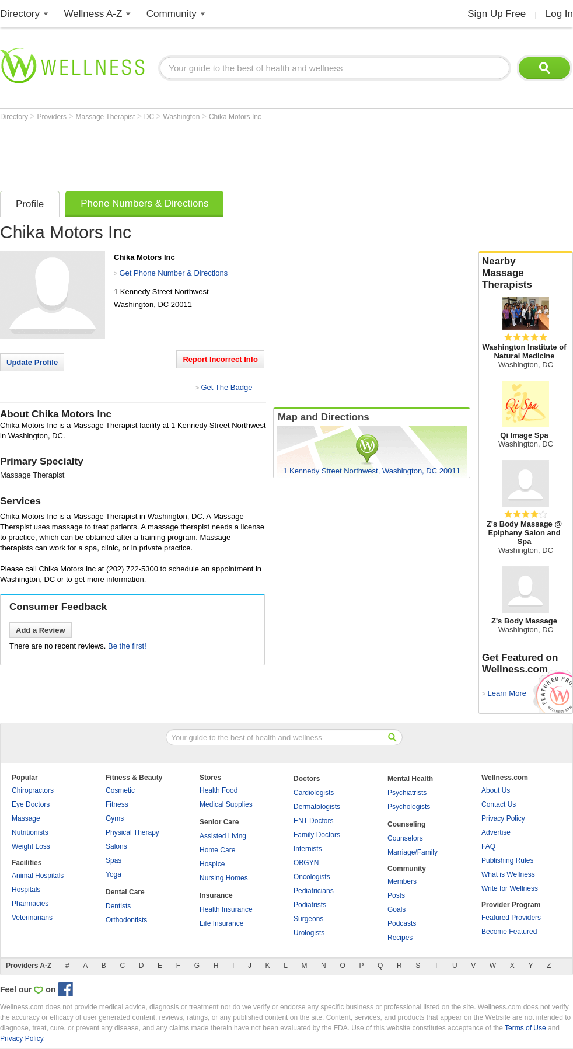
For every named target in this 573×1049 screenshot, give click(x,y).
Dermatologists (317, 807)
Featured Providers (511, 918)
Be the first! (127, 646)
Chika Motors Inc (235, 117)
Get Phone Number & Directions (173, 273)
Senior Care (219, 822)
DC (150, 117)
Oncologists (312, 877)
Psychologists (408, 807)
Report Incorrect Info (220, 359)
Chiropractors (33, 790)
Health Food (218, 790)
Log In (559, 13)
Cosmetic (120, 790)
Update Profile (32, 362)
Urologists (309, 933)
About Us (495, 790)
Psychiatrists (407, 793)
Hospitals (26, 890)
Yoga (113, 874)
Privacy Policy (503, 818)
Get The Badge (226, 387)
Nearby (525, 273)
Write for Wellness (509, 888)
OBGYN (306, 863)
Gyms (115, 818)
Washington (182, 117)
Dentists (118, 906)
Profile (30, 204)
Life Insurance (221, 923)
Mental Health (410, 779)
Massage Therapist (106, 117)
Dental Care (125, 892)
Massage (26, 818)
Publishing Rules (507, 860)
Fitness (117, 804)
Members (402, 881)
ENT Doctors (313, 821)
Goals (396, 909)
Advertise (496, 832)
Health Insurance (226, 909)
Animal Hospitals (38, 876)
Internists (308, 849)
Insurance (216, 895)
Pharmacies (30, 904)
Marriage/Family (412, 852)
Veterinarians (32, 918)
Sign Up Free (496, 13)
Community (171, 13)
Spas (113, 860)
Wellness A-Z (93, 13)
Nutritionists (30, 832)
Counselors (405, 838)
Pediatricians (314, 891)
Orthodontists (126, 920)
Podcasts (401, 923)
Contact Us (498, 804)
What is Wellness (508, 874)
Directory (20, 13)
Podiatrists (310, 905)
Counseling (406, 824)
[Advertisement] (212, 153)
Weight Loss (31, 846)
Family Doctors (317, 835)
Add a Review (40, 630)
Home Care (217, 850)
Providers (52, 117)
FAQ (488, 846)
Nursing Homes (224, 878)
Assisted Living (223, 836)
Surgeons (308, 919)
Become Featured (509, 932)
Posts (396, 895)
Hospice (212, 864)
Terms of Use (525, 1028)
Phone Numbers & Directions (144, 203)
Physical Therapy (132, 832)
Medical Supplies (226, 804)
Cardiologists (314, 793)
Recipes (400, 937)
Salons (116, 846)
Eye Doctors (31, 804)
